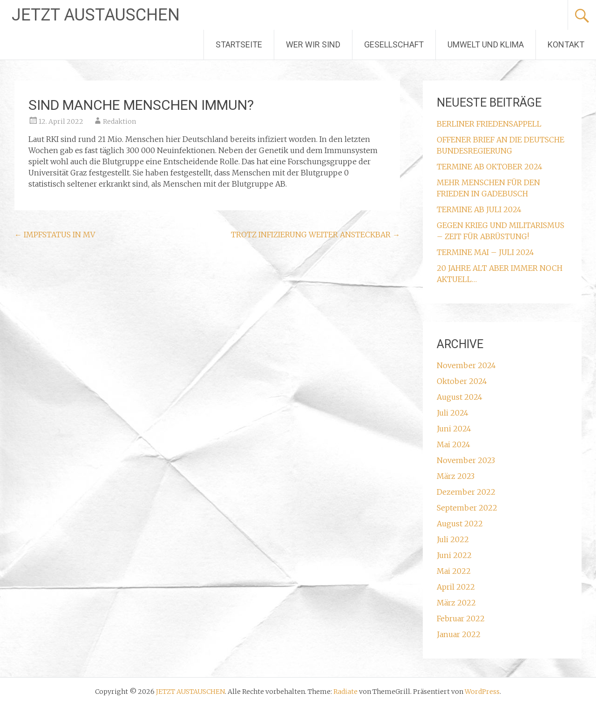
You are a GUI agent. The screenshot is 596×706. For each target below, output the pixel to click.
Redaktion (119, 121)
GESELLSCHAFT (394, 44)
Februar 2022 (461, 618)
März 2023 (455, 476)
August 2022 (460, 523)
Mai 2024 (453, 444)
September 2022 (467, 507)
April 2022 (456, 587)
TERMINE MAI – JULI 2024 (485, 252)
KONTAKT (566, 44)
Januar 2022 (459, 634)
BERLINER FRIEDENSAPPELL (489, 123)
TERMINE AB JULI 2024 (479, 209)
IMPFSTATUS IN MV (54, 234)
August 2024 (459, 397)
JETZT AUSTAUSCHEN (96, 15)
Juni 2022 (454, 555)
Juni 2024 (454, 428)
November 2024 (466, 365)
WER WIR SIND (313, 44)
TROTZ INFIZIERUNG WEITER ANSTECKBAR (315, 234)
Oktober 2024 (462, 381)
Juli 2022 (453, 539)
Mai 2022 (454, 571)
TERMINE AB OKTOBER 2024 (489, 166)
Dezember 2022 (466, 492)
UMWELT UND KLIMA (485, 44)
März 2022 (456, 602)
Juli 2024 (452, 412)
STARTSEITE (239, 44)
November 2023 (466, 460)
